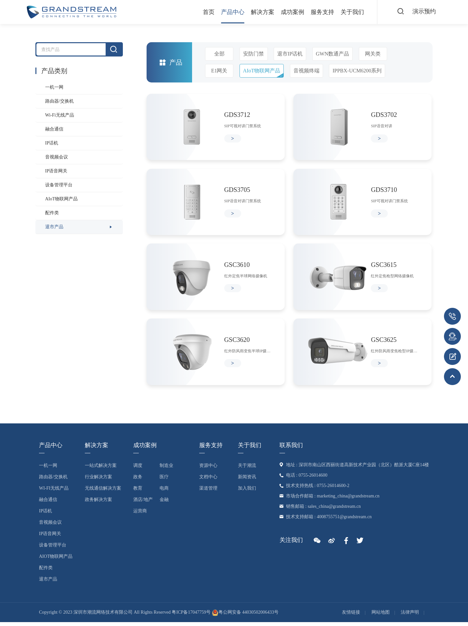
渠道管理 (208, 491)
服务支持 (320, 12)
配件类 (52, 212)
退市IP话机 (290, 53)
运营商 (140, 514)
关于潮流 (247, 469)
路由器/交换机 (59, 101)
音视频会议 (56, 157)
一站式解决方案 (101, 469)
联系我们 (291, 448)
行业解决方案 (98, 480)
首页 (206, 12)
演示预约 (424, 11)
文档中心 (208, 480)
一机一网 (54, 87)
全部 (219, 53)
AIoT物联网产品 (61, 198)
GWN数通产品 (332, 53)
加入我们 (247, 491)
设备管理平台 (58, 184)
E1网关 (219, 70)
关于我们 (349, 12)
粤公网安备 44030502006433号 (245, 616)
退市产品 (54, 226)
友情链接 (351, 616)
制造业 (166, 469)
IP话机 (51, 143)
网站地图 (380, 616)
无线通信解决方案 (103, 491)
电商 (164, 491)
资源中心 (208, 469)
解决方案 (260, 12)
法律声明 (410, 616)
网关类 (373, 53)
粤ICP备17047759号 (191, 616)
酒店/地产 (143, 503)
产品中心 (230, 12)
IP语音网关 (56, 171)
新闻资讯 (247, 480)
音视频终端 (306, 70)
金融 (164, 503)
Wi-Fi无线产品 (59, 115)
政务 (137, 480)
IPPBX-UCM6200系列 (357, 70)
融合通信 (54, 129)
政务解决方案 (98, 503)
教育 (137, 491)
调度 (137, 469)
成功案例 (290, 12)
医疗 (164, 480)
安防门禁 (253, 53)
